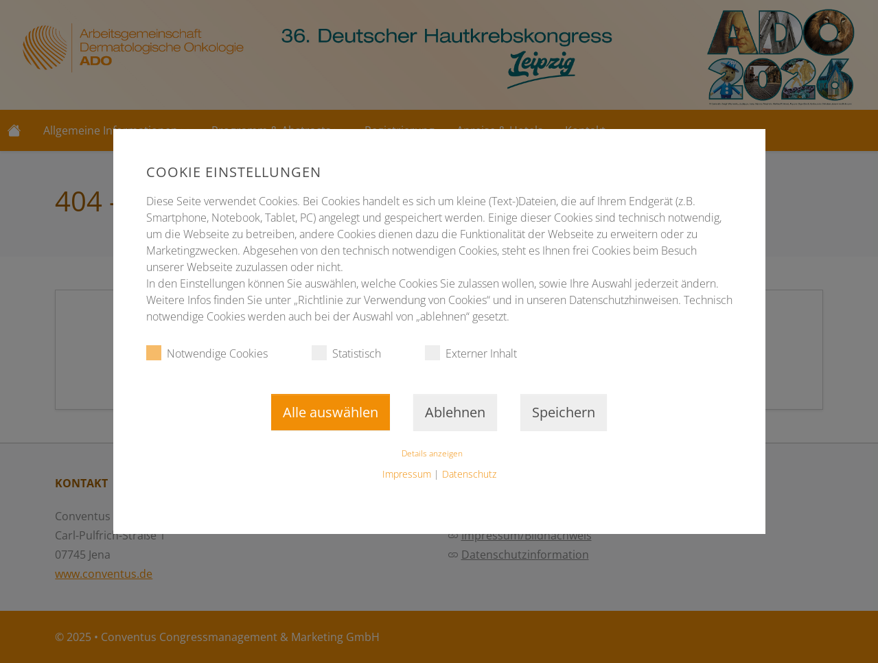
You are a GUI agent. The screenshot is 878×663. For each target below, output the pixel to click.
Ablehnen (455, 412)
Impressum (406, 473)
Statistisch (346, 353)
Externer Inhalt (471, 353)
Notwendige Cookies (207, 353)
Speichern (563, 412)
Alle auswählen (330, 412)
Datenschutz (469, 473)
